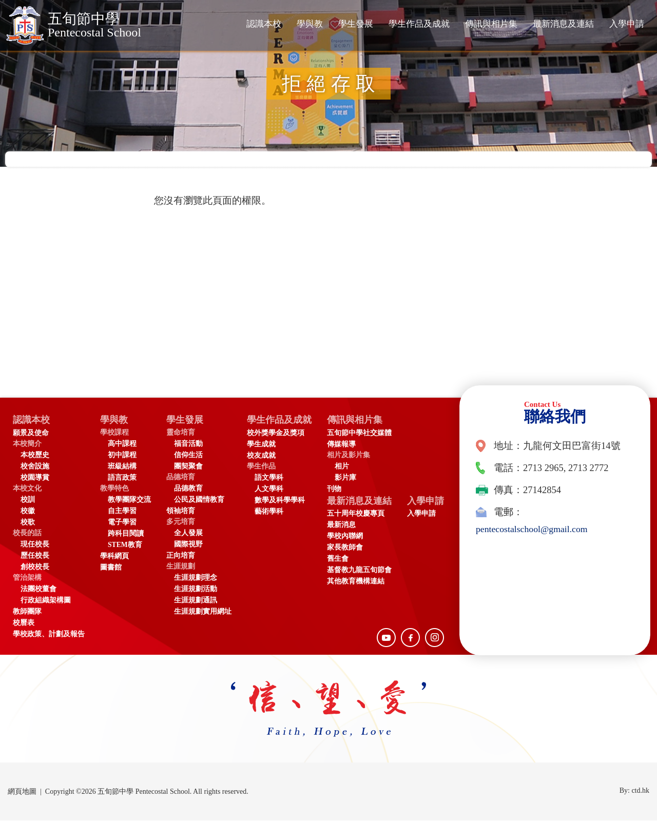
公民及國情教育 (199, 500)
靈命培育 (180, 433)
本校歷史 (35, 455)
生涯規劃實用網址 (202, 612)
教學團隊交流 (129, 500)
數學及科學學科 (280, 500)
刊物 (338, 489)
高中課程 (122, 444)
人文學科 (269, 489)
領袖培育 (180, 511)
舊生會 (341, 560)
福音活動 (188, 444)
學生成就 (261, 444)
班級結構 (122, 467)
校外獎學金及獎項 (275, 433)
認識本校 (263, 24)
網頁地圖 (22, 792)
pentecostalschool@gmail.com (534, 529)
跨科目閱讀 (126, 534)
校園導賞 (35, 478)
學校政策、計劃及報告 (49, 634)
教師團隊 (27, 612)
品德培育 (180, 477)
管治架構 (27, 578)
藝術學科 (269, 512)
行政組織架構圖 (46, 600)
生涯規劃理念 (195, 578)
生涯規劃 (180, 567)
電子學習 (122, 522)
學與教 (310, 24)
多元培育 (180, 522)
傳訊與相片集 (491, 24)
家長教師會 (348, 549)
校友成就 (261, 456)
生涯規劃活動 (195, 589)
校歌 (28, 522)
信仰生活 (188, 455)
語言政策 (122, 478)
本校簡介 (27, 444)
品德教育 (188, 489)
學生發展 (355, 24)
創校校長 (35, 567)
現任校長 (35, 545)
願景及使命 (31, 433)
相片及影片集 (352, 455)
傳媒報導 (345, 444)
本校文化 (27, 489)
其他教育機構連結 (359, 583)
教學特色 (114, 489)
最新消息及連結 (563, 24)
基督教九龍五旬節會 (363, 571)
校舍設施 (35, 467)
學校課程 (114, 433)
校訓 (28, 500)
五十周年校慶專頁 (359, 515)
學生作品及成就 (419, 24)
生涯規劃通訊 (195, 600)
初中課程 (122, 455)
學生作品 (261, 467)
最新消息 (345, 526)
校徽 (28, 511)
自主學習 (122, 511)
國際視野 (188, 545)
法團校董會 (38, 589)
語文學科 (269, 478)
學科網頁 (114, 556)
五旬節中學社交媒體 (363, 433)
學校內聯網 (348, 537)
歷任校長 (35, 556)
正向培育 (180, 556)
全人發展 (188, 533)
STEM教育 (125, 545)
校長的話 (27, 533)
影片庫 (349, 478)
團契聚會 (188, 467)
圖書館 (111, 568)
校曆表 (23, 623)
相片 (345, 467)
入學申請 (626, 24)
